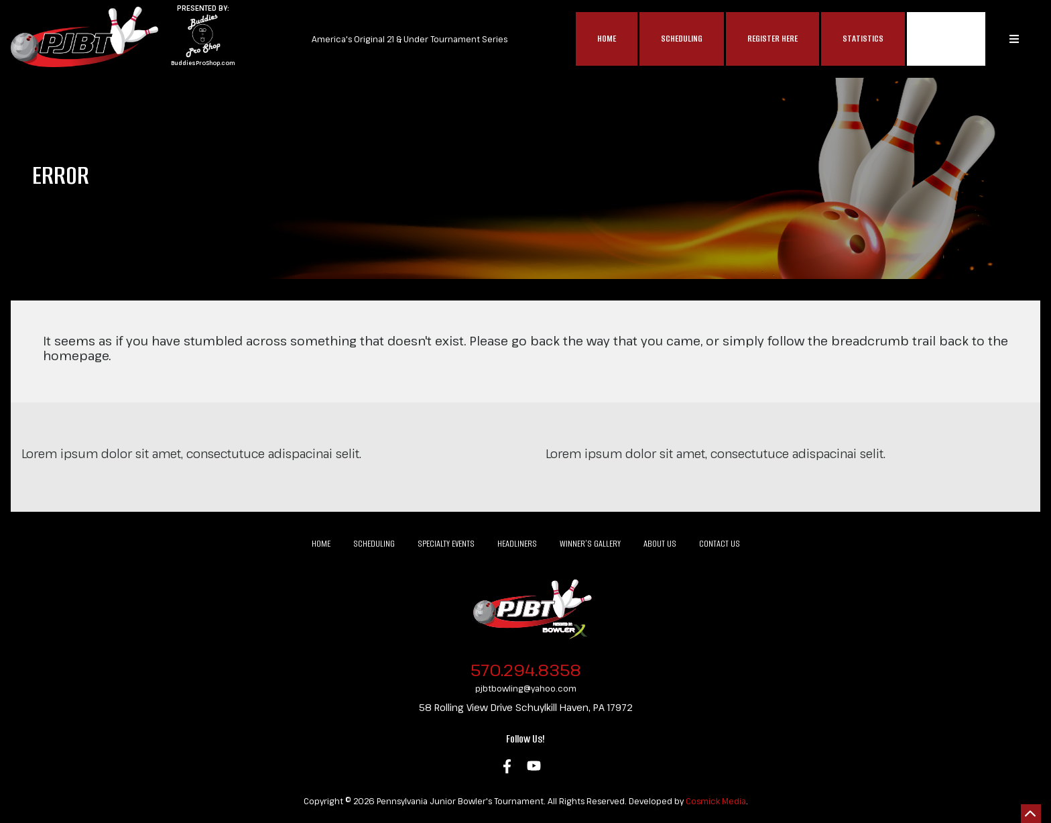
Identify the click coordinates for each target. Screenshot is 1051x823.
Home (606, 38)
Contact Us (719, 543)
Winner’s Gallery (590, 543)
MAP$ (946, 39)
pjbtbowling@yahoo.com (525, 688)
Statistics (863, 38)
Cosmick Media (716, 800)
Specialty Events (446, 543)
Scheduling (681, 38)
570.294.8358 (526, 670)
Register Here (772, 38)
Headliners (517, 543)
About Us (659, 543)
